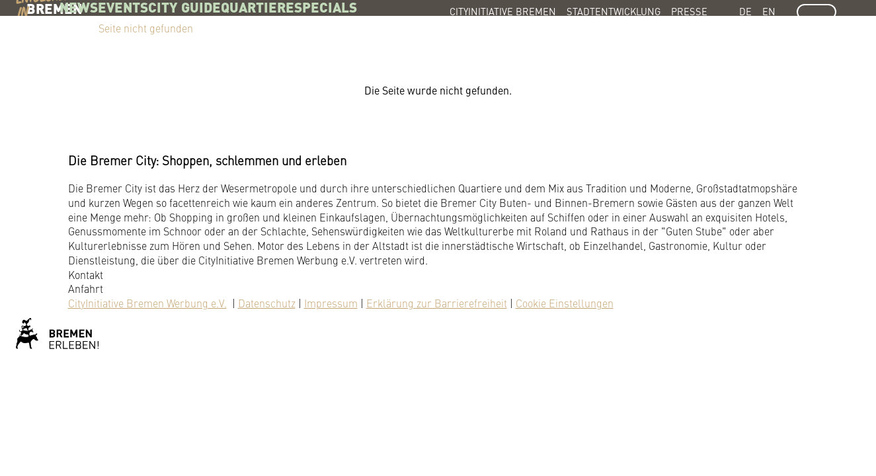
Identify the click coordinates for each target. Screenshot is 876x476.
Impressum (331, 303)
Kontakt (85, 274)
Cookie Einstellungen (565, 303)
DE (745, 11)
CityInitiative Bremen (503, 11)
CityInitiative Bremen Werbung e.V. (147, 303)
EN (769, 11)
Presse (689, 11)
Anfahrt (85, 288)
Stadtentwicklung (613, 11)
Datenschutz (267, 303)
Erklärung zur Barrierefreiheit (436, 303)
